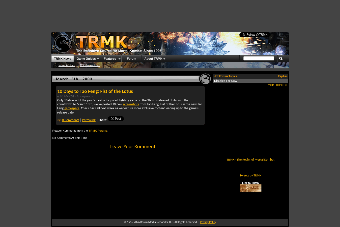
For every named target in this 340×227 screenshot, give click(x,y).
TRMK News (62, 58)
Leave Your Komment (133, 146)
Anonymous (85, 96)
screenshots (131, 104)
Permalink (89, 120)
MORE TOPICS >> (278, 85)
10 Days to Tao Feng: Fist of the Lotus (95, 91)
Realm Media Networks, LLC (156, 222)
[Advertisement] (170, 13)
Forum (131, 58)
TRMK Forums (98, 130)
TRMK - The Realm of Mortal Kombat (250, 159)
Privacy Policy (208, 222)
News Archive (66, 65)
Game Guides (86, 58)
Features (110, 58)
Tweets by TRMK (250, 175)
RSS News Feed (90, 65)
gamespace (72, 108)
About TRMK (153, 58)
